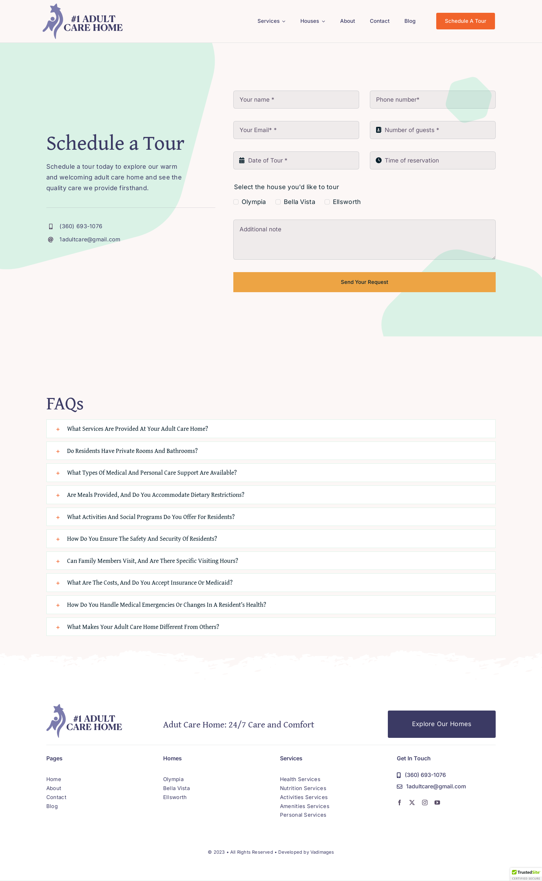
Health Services (300, 779)
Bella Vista (299, 201)
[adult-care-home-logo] (83, 6)
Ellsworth (347, 201)
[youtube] (437, 802)
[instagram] (425, 802)
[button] (271, 429)
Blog (52, 806)
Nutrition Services (303, 788)
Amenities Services (304, 806)
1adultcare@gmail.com (89, 239)
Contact (56, 797)
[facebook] (399, 802)
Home (53, 779)
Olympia (254, 201)
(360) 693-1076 (80, 226)
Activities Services (304, 797)
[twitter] (412, 802)
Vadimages (322, 852)
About (53, 788)
